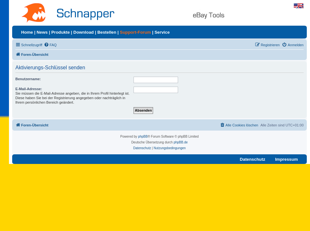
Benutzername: (28, 79)
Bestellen (106, 32)
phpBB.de (181, 142)
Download (83, 32)
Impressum (286, 159)
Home (27, 32)
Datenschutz (252, 159)
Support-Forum (135, 32)
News (42, 32)
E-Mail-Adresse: (28, 89)
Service (161, 32)
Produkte (60, 32)
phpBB (143, 136)
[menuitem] (50, 45)
